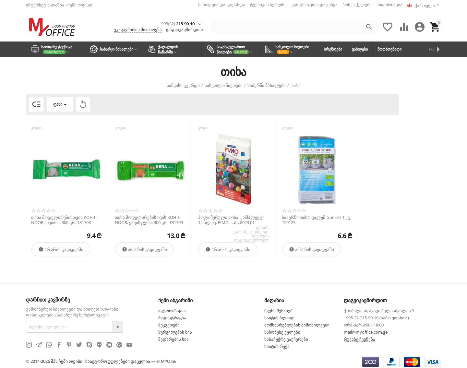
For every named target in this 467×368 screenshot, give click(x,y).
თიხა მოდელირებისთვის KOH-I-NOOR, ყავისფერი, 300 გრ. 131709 (149, 218)
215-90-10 (164, 22)
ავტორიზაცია (172, 308)
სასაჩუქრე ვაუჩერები (286, 337)
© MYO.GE (166, 359)
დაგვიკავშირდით (184, 28)
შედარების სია (173, 337)
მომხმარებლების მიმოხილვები (296, 323)
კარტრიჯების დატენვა (312, 4)
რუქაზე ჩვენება (359, 337)
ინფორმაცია (387, 4)
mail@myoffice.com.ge (366, 330)
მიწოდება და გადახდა (219, 4)
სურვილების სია (175, 330)
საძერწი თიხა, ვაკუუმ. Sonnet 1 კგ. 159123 (316, 218)
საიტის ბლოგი (279, 315)
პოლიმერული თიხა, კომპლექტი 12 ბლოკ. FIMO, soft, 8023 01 (231, 218)
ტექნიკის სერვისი (265, 4)
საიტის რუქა (277, 344)
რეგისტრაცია (172, 315)
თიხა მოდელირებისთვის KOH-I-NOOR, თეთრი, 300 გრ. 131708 (64, 218)
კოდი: (36, 125)
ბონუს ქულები (354, 4)
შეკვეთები (169, 323)
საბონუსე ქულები (282, 330)
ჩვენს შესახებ (278, 308)
